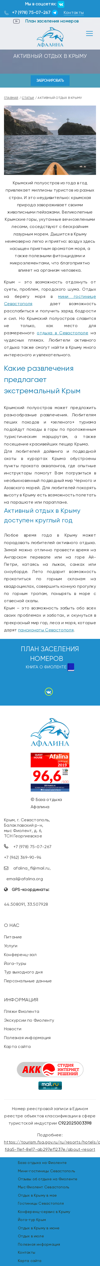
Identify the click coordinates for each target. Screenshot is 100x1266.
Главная (11, 98)
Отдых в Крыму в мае (37, 1195)
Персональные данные (28, 980)
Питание (13, 936)
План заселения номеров (51, 21)
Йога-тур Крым (32, 1220)
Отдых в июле (31, 1236)
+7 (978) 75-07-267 (31, 12)
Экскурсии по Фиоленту (29, 1020)
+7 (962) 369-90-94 (23, 857)
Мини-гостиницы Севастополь (46, 1171)
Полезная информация (27, 1037)
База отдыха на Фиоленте (42, 1162)
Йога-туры (15, 963)
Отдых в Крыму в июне (38, 1228)
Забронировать (50, 80)
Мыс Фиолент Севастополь (43, 1187)
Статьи (28, 98)
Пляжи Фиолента (21, 1011)
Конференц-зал (20, 954)
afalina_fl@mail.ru (31, 868)
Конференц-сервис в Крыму (44, 1211)
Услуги (10, 945)
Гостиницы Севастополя (41, 1203)
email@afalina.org (24, 878)
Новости (13, 1028)
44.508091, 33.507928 (26, 904)
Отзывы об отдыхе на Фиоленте (47, 1179)
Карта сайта (17, 1046)
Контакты (74, 12)
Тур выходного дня (23, 972)
